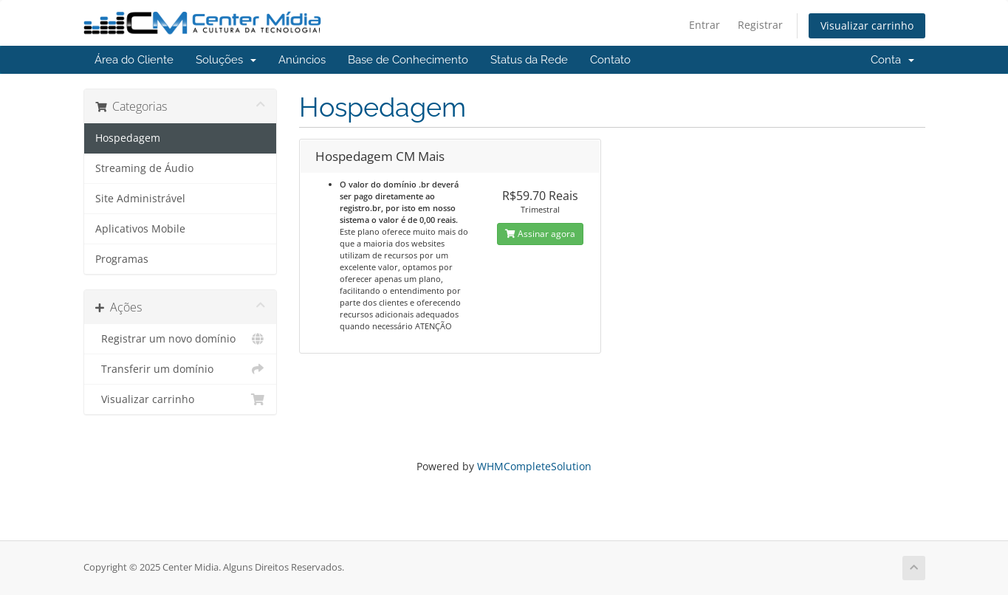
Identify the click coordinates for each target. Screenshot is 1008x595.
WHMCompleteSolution (534, 466)
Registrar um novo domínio (180, 339)
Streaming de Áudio (144, 168)
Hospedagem (127, 138)
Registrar (760, 25)
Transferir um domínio (180, 369)
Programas (121, 259)
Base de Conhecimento (408, 59)
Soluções (226, 59)
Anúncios (302, 59)
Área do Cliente (134, 59)
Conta (892, 59)
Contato (610, 59)
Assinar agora (540, 233)
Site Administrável (140, 198)
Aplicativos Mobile (140, 228)
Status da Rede (529, 59)
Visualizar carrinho (866, 25)
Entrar (704, 25)
